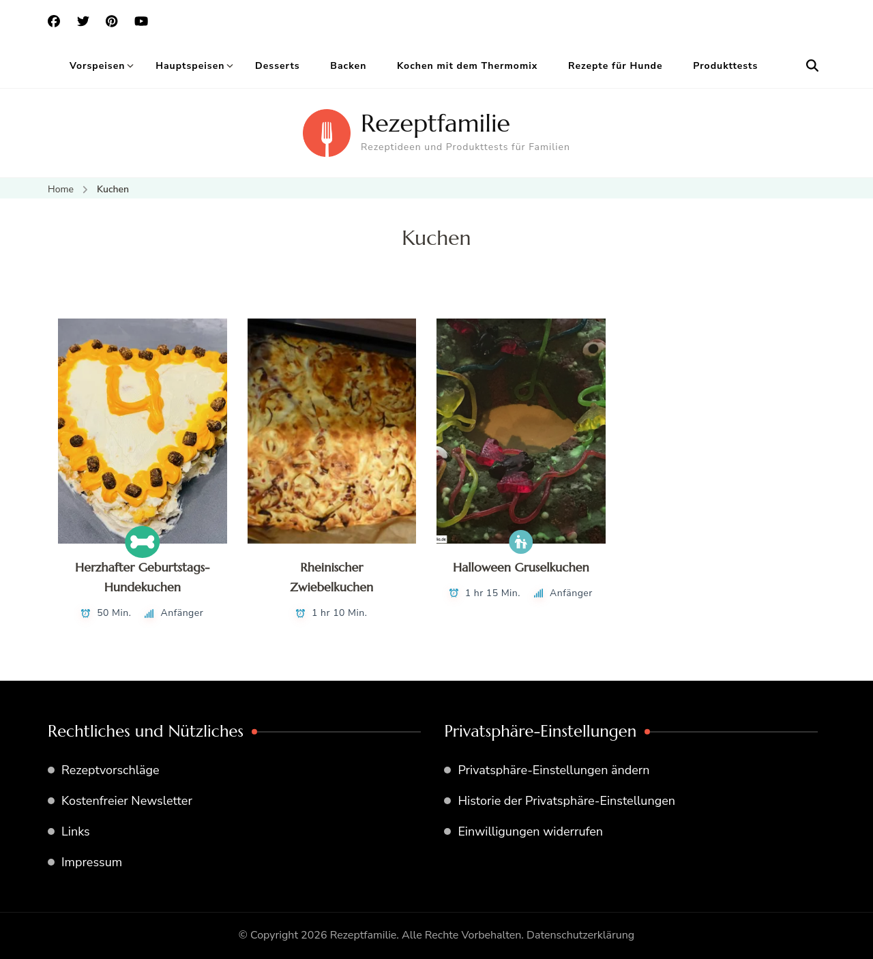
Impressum (91, 862)
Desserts (277, 65)
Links (75, 831)
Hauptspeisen (190, 65)
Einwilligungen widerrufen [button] (530, 831)
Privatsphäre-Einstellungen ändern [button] (553, 770)
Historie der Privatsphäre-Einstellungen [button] (566, 801)
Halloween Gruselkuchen (521, 567)
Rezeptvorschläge (110, 770)
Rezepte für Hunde (615, 65)
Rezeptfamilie (435, 123)
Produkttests (725, 65)
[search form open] (812, 66)
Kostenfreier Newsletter (126, 801)
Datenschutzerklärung (580, 935)
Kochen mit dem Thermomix (467, 65)
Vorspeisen (97, 65)
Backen (348, 65)
